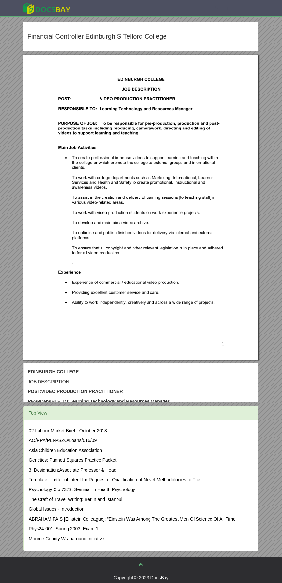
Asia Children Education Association (65, 450)
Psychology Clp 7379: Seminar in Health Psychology (82, 489)
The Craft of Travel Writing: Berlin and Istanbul (75, 499)
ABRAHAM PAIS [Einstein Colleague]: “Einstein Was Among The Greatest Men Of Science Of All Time (132, 519)
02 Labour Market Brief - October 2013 (68, 430)
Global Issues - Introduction (56, 509)
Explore (96, 8)
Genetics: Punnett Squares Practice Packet (72, 460)
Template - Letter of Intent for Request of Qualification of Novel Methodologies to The (114, 479)
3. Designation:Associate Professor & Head (72, 469)
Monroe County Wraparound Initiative (66, 538)
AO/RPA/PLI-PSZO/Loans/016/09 (63, 440)
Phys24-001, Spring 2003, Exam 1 (63, 528)
